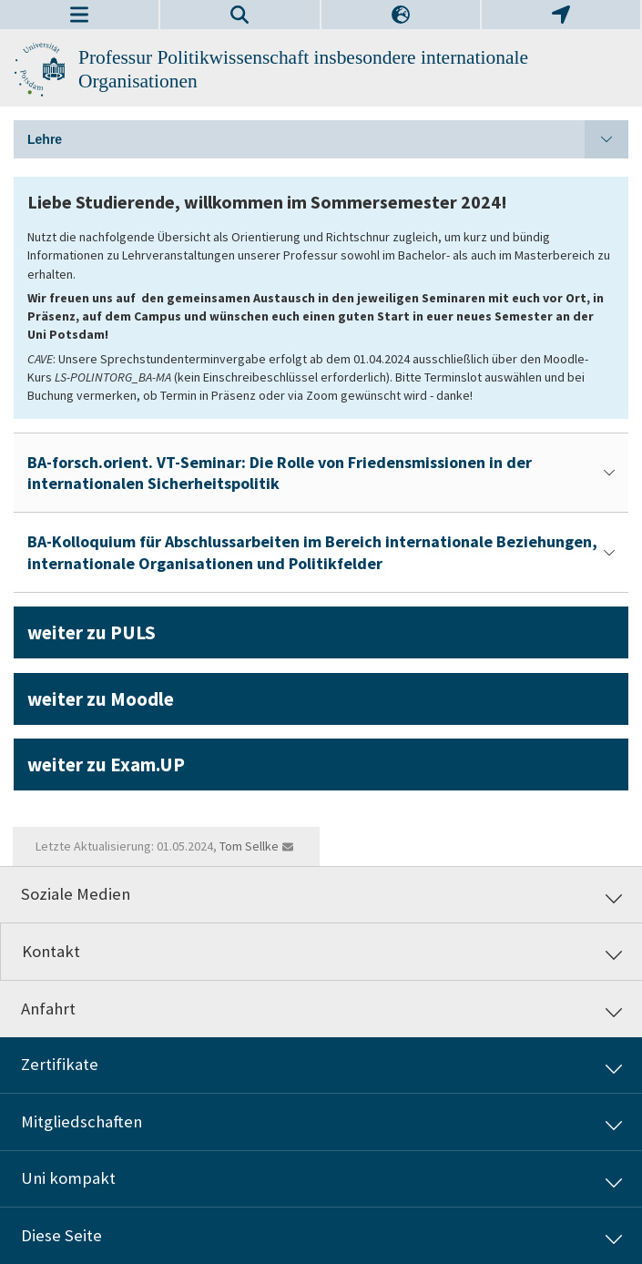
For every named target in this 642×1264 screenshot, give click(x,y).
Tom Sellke (249, 846)
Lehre (327, 139)
